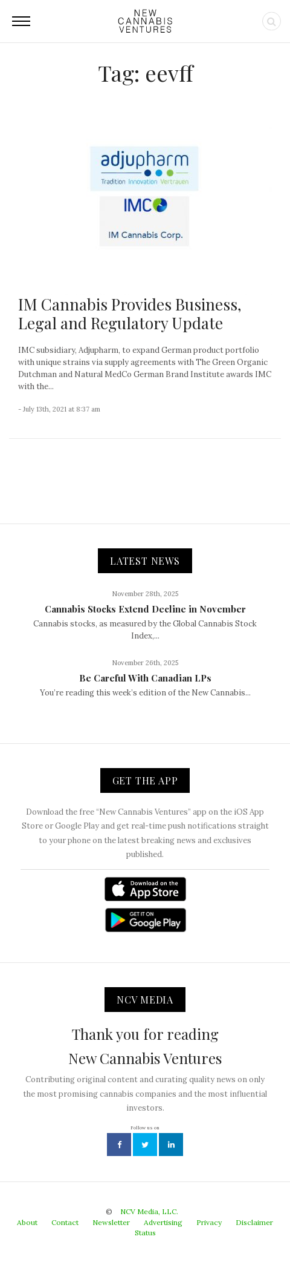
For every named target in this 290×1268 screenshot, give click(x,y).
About (27, 1222)
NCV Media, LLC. (149, 1211)
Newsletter (111, 1222)
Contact (65, 1222)
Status (145, 1232)
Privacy (209, 1222)
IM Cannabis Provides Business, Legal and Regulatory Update (130, 313)
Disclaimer (254, 1222)
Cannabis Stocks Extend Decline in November (145, 609)
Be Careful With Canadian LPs (145, 678)
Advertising (163, 1222)
